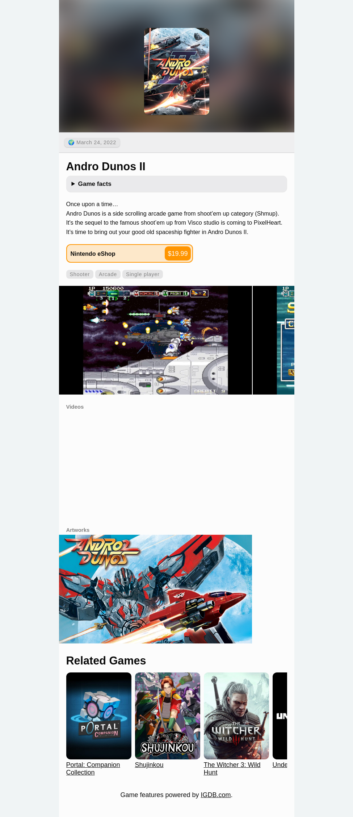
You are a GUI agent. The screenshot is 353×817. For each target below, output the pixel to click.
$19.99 (178, 253)
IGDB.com (216, 795)
